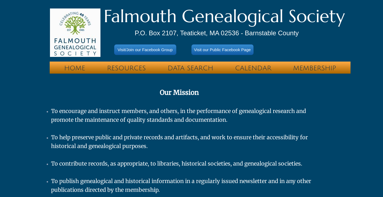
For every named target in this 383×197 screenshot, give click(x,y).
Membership (314, 68)
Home (74, 68)
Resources (126, 68)
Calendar (253, 68)
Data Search (190, 68)
